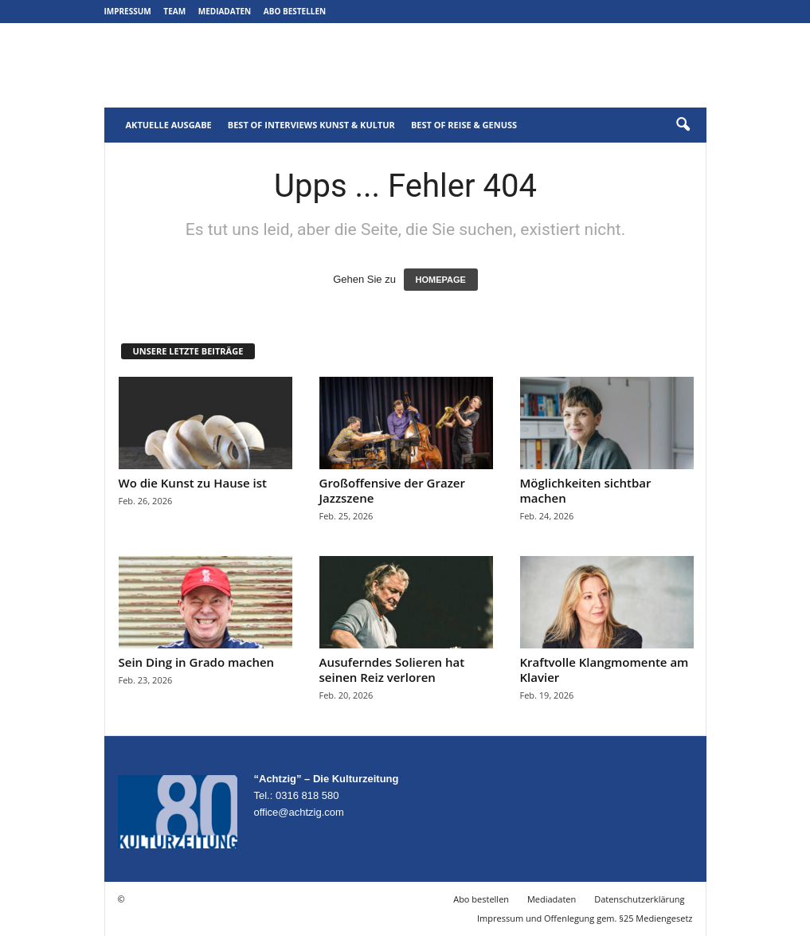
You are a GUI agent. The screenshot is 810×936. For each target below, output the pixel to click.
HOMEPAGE (441, 279)
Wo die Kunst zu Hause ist (193, 483)
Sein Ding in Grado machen (197, 662)
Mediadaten (224, 11)
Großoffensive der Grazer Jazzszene (392, 490)
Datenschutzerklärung (639, 899)
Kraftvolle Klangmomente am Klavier (604, 669)
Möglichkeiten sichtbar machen (586, 490)
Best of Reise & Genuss (464, 125)
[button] (682, 125)
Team (174, 11)
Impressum (127, 11)
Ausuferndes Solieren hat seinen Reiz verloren (392, 669)
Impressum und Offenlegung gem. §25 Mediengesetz (584, 918)
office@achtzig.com (299, 812)
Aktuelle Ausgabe (169, 125)
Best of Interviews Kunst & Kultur (311, 125)
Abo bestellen (295, 11)
